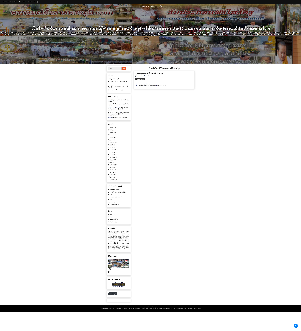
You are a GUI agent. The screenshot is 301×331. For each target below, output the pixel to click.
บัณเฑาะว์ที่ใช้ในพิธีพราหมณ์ (116, 90)
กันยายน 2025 (113, 137)
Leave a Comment (161, 103)
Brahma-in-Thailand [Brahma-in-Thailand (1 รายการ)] (112, 231)
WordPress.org (113, 222)
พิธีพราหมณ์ (140, 103)
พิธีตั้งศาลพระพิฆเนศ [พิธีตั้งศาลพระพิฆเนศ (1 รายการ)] (115, 241)
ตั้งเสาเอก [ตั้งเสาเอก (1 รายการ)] (120, 233)
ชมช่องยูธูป (113, 294)
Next (108, 272)
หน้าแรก (153, 6)
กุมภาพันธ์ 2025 (113, 145)
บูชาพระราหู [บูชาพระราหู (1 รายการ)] (125, 235)
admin (149, 102)
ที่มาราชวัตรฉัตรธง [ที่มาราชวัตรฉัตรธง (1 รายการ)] (119, 235)
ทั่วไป (111, 194)
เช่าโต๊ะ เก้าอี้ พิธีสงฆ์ (114, 112)
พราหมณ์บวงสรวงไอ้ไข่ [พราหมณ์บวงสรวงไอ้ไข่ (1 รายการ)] (112, 237)
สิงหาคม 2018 (113, 177)
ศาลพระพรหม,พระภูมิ (115, 204)
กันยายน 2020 (113, 167)
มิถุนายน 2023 (113, 162)
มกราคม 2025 (113, 147)
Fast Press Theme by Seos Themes (190, 308)
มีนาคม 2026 (113, 127)
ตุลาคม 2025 (113, 135)
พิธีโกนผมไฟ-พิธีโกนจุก (150, 103)
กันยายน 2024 (113, 152)
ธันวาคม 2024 (113, 150)
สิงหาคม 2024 (113, 154)
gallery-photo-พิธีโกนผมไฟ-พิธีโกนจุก (149, 91)
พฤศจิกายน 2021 (113, 164)
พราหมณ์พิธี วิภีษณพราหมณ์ (121, 117)
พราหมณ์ (112, 199)
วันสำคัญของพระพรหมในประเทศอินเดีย (119, 81)
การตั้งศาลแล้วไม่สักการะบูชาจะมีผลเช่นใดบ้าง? (118, 87)
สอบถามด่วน (145, 6)
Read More (140, 97)
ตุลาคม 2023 (113, 159)
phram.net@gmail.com (10, 2)
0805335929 (32, 2)
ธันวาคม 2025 (113, 132)
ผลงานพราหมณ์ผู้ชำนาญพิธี (116, 197)
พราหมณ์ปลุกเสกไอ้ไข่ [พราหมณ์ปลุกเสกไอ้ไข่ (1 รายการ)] (120, 237)
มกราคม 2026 (113, 130)
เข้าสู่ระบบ (112, 214)
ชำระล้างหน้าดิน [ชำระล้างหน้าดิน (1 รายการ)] (115, 232)
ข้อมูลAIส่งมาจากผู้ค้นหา (115, 79)
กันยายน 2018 (113, 174)
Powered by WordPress (150, 307)
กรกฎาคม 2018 (113, 179)
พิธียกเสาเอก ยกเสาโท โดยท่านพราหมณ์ (118, 100)
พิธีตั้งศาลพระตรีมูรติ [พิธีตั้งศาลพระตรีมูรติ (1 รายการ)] (116, 238)
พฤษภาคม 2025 (113, 142)
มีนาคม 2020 (113, 169)
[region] (118, 266)
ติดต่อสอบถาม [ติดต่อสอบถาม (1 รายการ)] (124, 233)
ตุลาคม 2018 (113, 172)
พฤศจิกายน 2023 (113, 157)
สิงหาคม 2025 (113, 140)
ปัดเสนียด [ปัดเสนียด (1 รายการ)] (119, 236)
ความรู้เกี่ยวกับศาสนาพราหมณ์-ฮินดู (118, 192)
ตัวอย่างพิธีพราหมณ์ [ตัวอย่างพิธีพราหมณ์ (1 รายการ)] (121, 232)
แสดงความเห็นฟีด (114, 219)
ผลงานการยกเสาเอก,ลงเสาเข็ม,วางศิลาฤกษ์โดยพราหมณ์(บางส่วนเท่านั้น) (118, 109)
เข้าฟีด (111, 217)
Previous (110, 269)
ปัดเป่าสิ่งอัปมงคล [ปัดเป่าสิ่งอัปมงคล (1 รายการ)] (114, 236)
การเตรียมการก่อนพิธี (114, 189)
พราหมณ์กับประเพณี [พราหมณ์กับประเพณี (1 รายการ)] (125, 236)
